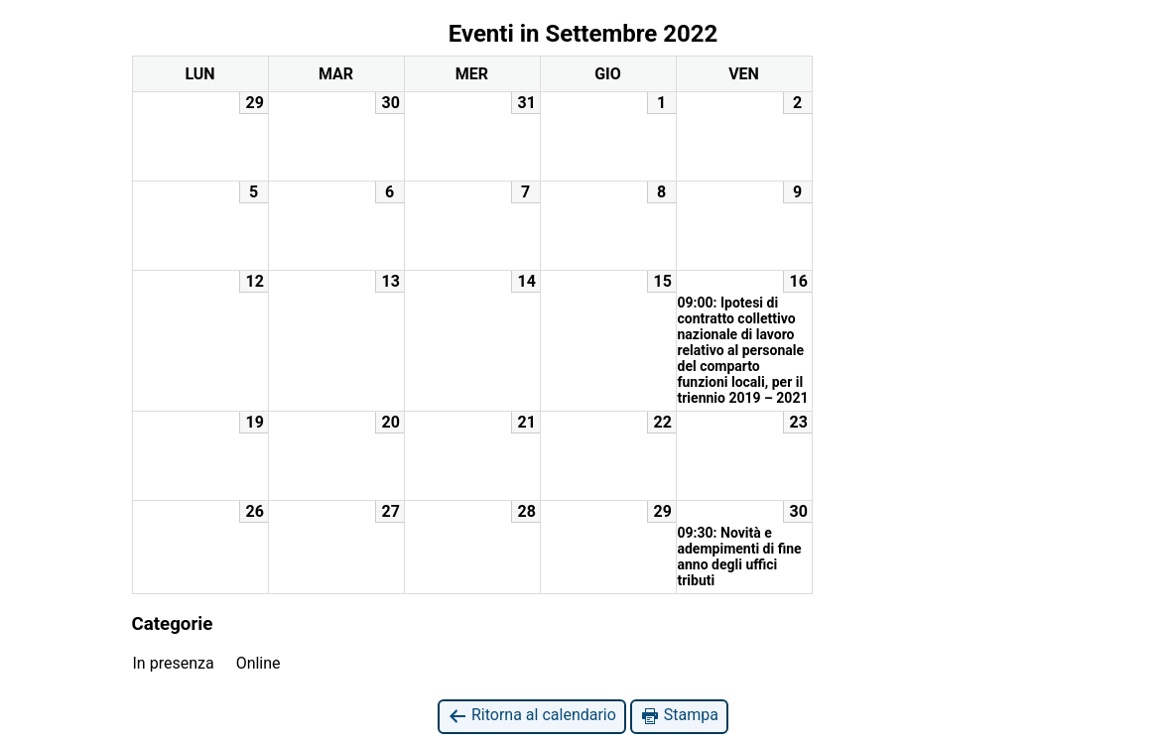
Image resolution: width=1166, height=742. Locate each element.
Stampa (679, 715)
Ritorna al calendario (532, 715)
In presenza (173, 663)
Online (258, 663)
